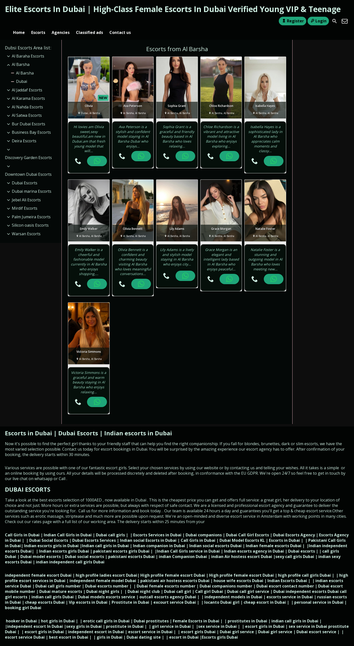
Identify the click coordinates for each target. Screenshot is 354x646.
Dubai (21, 73)
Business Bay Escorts (31, 124)
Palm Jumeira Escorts (31, 208)
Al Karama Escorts (28, 90)
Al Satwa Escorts (27, 107)
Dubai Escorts (24, 174)
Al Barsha (21, 56)
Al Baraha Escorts (28, 48)
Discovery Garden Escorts (28, 149)
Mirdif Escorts (24, 200)
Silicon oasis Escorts (30, 217)
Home (19, 21)
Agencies (61, 21)
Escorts (38, 21)
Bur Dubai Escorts (28, 115)
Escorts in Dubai (29, 425)
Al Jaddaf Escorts (27, 82)
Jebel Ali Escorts (26, 191)
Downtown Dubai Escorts (28, 166)
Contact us (120, 21)
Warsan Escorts (26, 225)
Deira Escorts (24, 132)
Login (318, 21)
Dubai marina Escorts (31, 183)
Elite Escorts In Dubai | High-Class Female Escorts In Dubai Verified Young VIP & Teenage (173, 9)
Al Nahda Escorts (27, 99)
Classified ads (89, 21)
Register (292, 21)
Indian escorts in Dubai (138, 425)
